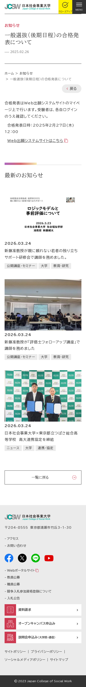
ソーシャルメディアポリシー (25, 659)
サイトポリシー (15, 651)
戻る (73, 88)
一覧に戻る (40, 477)
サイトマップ (59, 659)
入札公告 (13, 598)
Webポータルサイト (21, 570)
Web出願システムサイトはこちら (35, 140)
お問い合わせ (16, 545)
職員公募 (13, 584)
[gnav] (79, 7)
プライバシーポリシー (46, 651)
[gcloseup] (65, 7)
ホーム (9, 73)
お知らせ (26, 73)
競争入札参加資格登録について (29, 591)
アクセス (13, 538)
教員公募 (13, 577)
